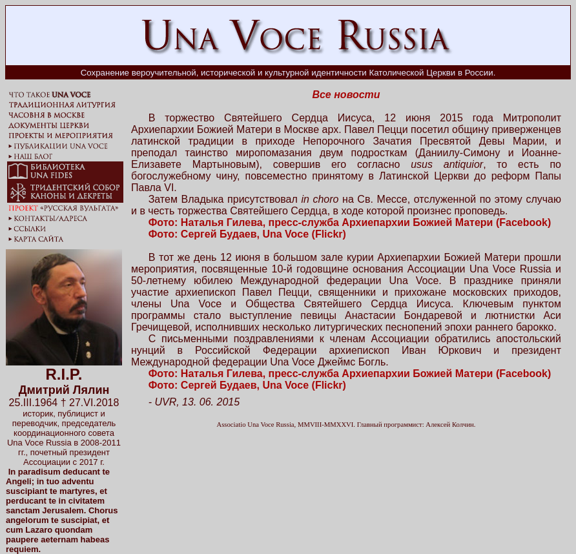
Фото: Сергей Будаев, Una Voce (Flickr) (247, 234)
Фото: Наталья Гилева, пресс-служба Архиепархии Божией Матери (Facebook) (350, 222)
